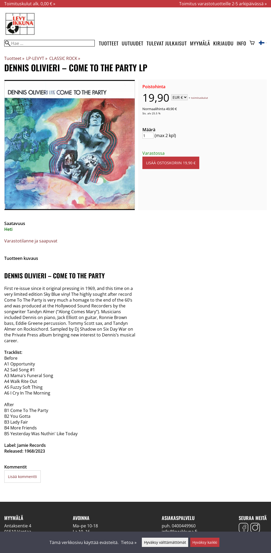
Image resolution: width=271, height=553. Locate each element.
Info (241, 43)
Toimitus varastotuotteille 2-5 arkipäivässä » (223, 4)
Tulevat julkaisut (167, 43)
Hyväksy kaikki (204, 542)
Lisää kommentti (22, 476)
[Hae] (49, 43)
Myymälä (200, 43)
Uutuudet (132, 43)
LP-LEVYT (36, 58)
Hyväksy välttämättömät (165, 542)
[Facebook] (243, 528)
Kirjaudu (223, 43)
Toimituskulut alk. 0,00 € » (29, 4)
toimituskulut (199, 98)
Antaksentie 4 (17, 526)
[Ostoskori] (252, 43)
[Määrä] (147, 136)
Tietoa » (129, 542)
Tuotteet (109, 43)
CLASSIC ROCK (64, 58)
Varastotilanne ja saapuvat (30, 241)
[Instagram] (255, 528)
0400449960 (184, 526)
